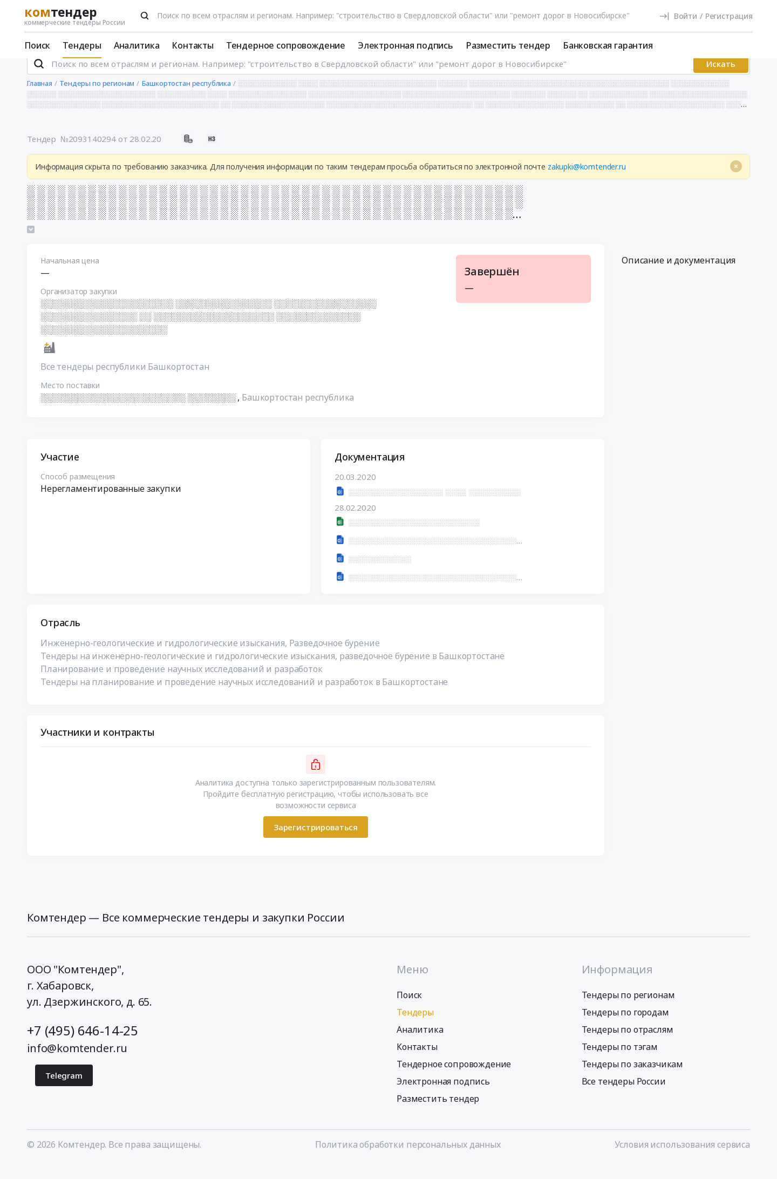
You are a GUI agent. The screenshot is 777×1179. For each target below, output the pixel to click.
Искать (720, 78)
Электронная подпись (405, 45)
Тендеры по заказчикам (633, 1079)
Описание (678, 275)
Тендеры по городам (625, 1027)
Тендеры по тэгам (620, 1061)
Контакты (193, 45)
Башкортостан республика (298, 412)
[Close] (736, 181)
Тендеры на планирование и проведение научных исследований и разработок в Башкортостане (244, 696)
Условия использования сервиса (682, 1159)
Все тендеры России (624, 1096)
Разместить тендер (508, 45)
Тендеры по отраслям (627, 1044)
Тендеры (82, 45)
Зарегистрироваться (316, 841)
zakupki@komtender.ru (587, 181)
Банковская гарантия (608, 45)
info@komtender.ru (77, 1062)
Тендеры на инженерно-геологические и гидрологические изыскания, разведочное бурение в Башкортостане (272, 670)
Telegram (64, 1090)
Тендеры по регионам (628, 1009)
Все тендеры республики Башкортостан (124, 381)
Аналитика (137, 45)
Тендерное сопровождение (285, 45)
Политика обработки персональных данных (408, 1159)
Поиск (37, 45)
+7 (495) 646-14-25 (82, 1045)
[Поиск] (144, 15)
